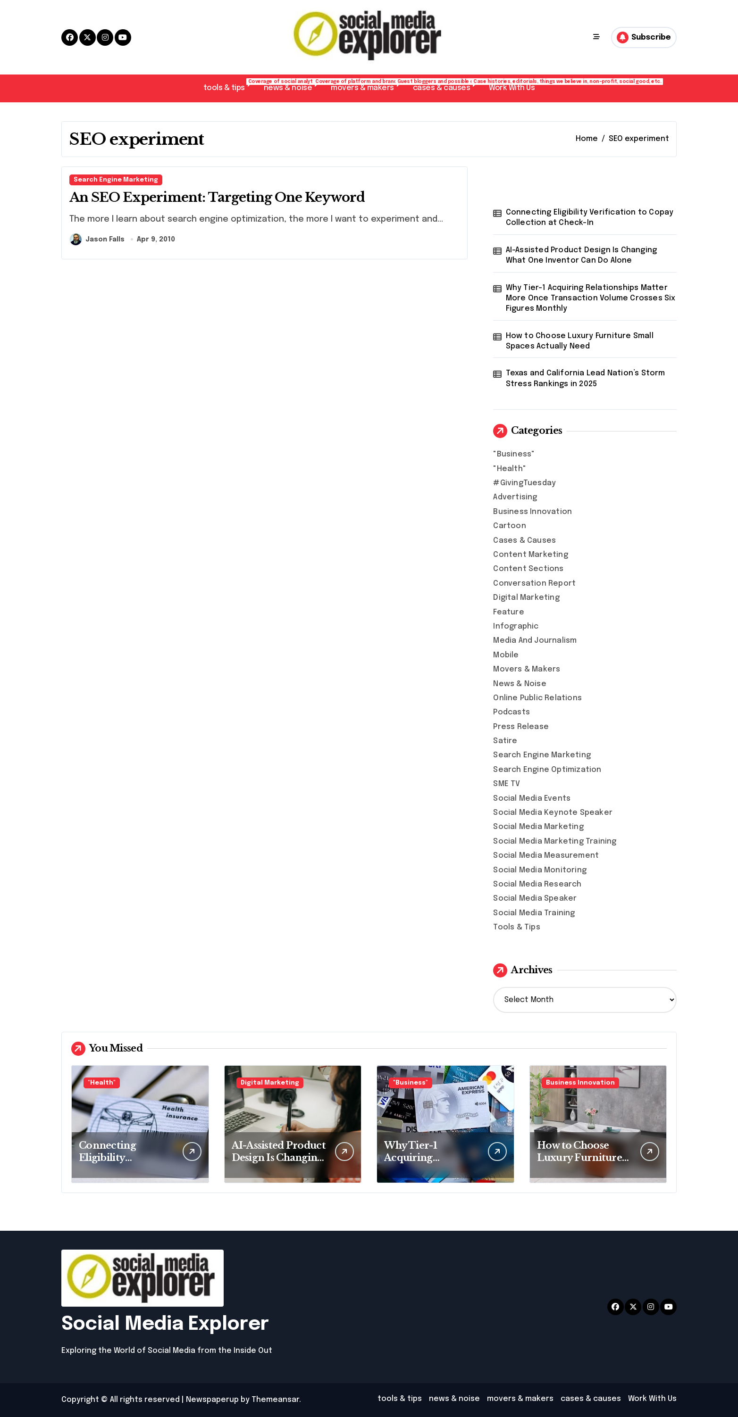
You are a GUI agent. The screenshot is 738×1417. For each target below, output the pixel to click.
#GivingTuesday (524, 483)
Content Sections (528, 569)
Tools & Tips (516, 927)
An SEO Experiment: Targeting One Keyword (217, 197)
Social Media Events (531, 799)
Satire (505, 741)
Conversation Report (534, 584)
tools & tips (228, 85)
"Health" (509, 469)
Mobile (506, 655)
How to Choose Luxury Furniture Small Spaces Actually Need (580, 341)
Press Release (521, 727)
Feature (508, 612)
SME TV (506, 784)
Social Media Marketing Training (554, 841)
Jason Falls (97, 239)
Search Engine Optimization (547, 770)
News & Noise (519, 684)
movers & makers (367, 85)
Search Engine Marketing (116, 180)
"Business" (514, 454)
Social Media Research (537, 884)
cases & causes (446, 85)
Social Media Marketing (538, 827)
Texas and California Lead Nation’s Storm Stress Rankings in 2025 (585, 378)
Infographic (515, 626)
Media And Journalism (535, 641)
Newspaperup (212, 1400)
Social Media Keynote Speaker (552, 813)
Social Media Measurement (546, 856)
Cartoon (509, 526)
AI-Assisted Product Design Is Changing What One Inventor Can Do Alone (581, 255)
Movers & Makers (526, 669)
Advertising (515, 497)
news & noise (292, 85)
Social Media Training (534, 913)
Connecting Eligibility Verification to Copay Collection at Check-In (590, 217)
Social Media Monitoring (540, 870)
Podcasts (511, 712)
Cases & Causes (524, 541)
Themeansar (275, 1400)
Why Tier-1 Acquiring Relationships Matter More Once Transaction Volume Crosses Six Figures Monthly (591, 298)
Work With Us (512, 88)
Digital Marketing (526, 598)
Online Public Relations (537, 698)
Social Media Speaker (535, 899)
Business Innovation (532, 512)
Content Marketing (530, 555)
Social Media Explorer (165, 1324)
